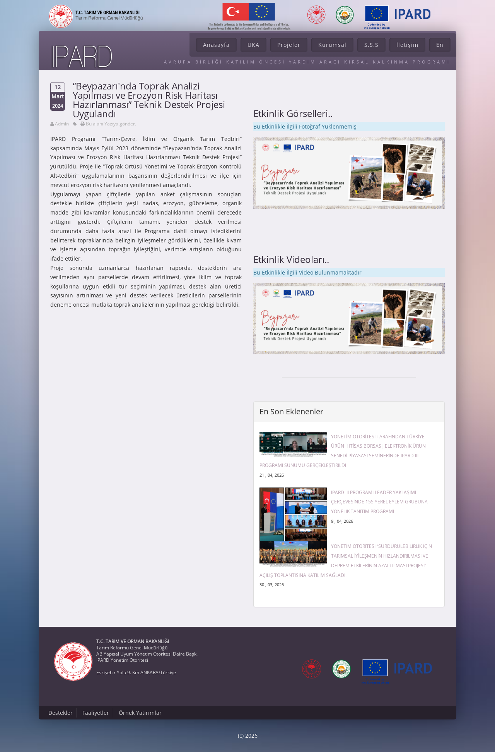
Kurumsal (332, 44)
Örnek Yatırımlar (140, 712)
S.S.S (371, 44)
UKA (253, 44)
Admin (62, 123)
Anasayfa (216, 44)
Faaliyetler (95, 712)
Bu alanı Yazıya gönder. (111, 123)
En (440, 44)
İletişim (407, 44)
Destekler (60, 712)
